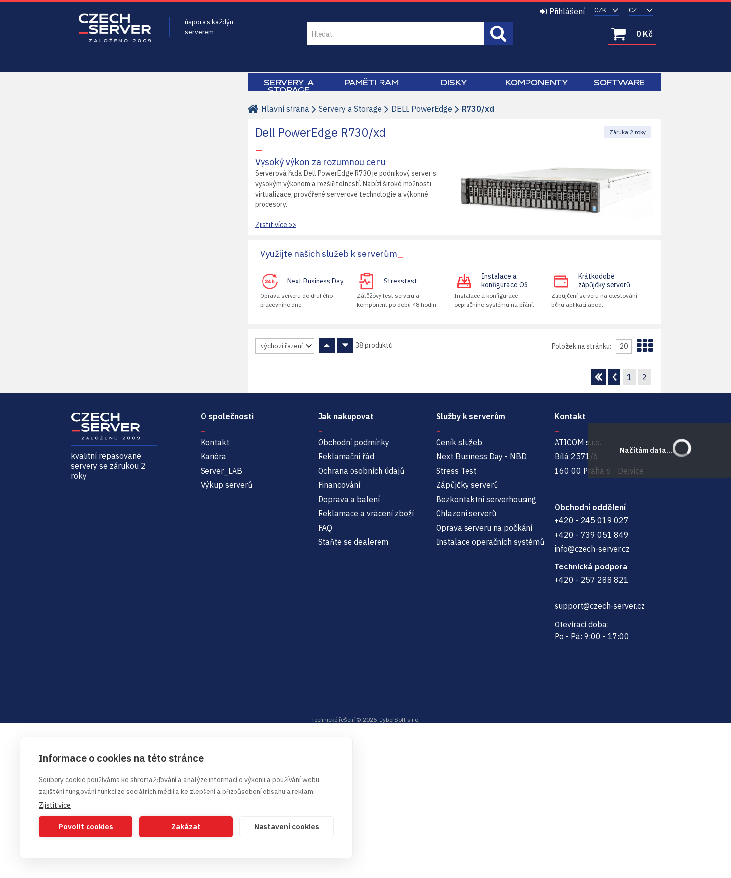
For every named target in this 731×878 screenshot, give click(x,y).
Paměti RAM (371, 82)
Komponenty (536, 82)
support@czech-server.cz (600, 606)
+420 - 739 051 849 (592, 534)
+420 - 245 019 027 (592, 520)
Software (619, 82)
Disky (454, 82)
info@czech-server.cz (592, 549)
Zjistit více (55, 805)
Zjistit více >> (275, 224)
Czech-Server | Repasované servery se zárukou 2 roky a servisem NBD (115, 28)
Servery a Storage (289, 86)
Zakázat (186, 826)
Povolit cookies (85, 826)
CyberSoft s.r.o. (399, 719)
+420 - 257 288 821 (592, 580)
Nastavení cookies (286, 826)
